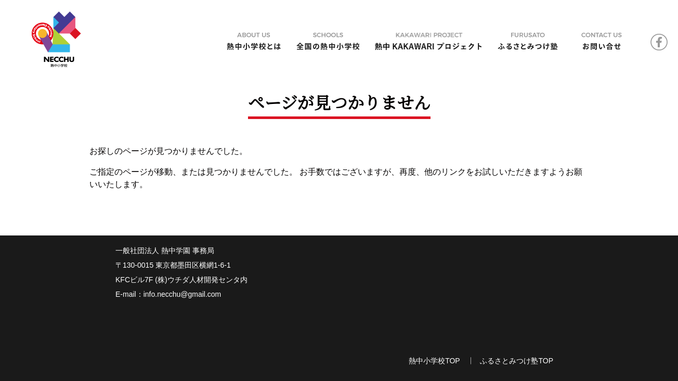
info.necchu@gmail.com (182, 294)
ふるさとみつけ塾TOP (516, 361)
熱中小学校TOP (434, 361)
